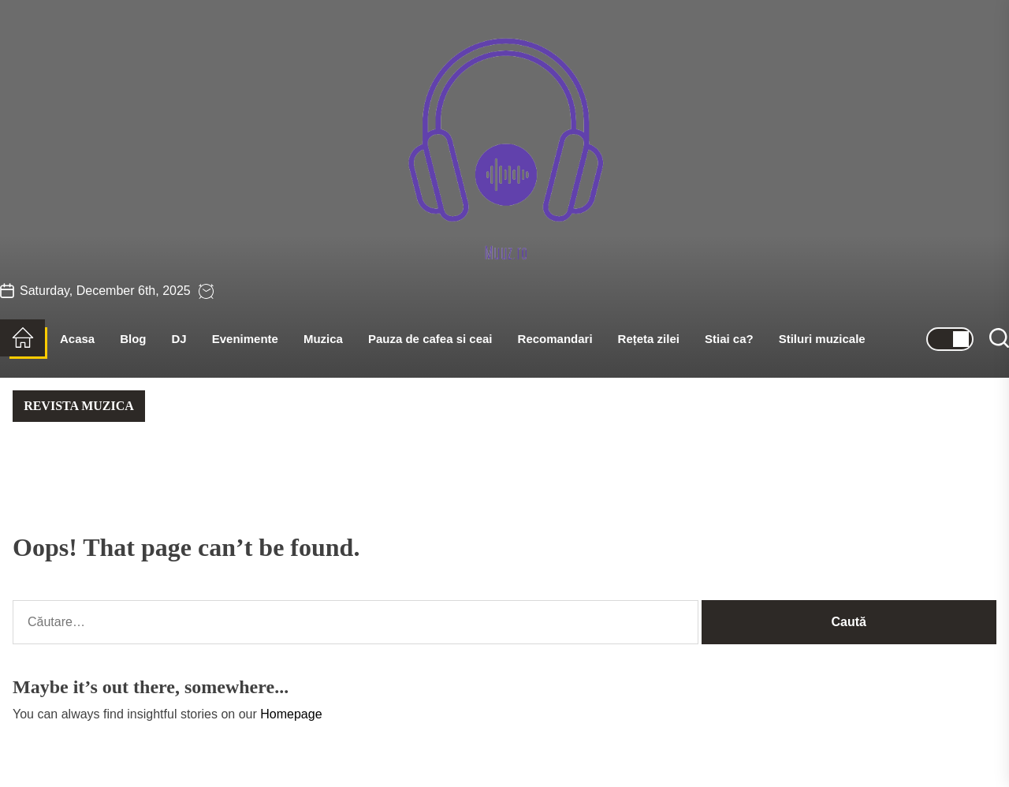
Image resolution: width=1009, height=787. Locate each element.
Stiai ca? (729, 338)
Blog (133, 338)
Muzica (323, 338)
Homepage (291, 714)
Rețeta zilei (648, 338)
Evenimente (245, 338)
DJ (179, 338)
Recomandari (555, 338)
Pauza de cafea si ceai (430, 338)
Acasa (77, 338)
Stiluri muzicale (822, 338)
